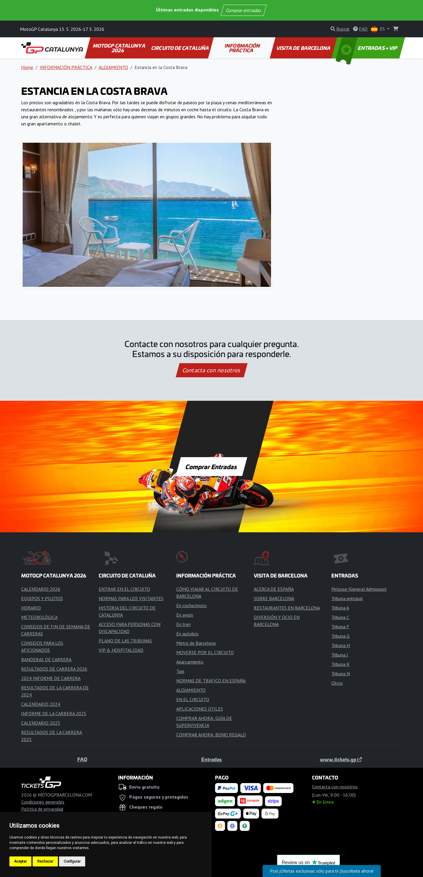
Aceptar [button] (20, 861)
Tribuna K (340, 664)
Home (27, 67)
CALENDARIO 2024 (40, 704)
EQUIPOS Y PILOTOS (42, 598)
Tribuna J (339, 655)
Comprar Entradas (211, 466)
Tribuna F (340, 626)
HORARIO (31, 608)
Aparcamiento (190, 662)
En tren (183, 624)
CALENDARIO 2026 (40, 589)
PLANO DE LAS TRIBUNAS (125, 641)
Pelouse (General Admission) (359, 589)
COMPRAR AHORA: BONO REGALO (211, 735)
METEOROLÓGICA (39, 617)
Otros (337, 683)
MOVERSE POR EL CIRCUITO (205, 652)
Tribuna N (340, 673)
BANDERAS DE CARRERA (46, 659)
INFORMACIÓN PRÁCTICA (242, 48)
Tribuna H (340, 645)
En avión (184, 615)
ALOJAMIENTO (113, 67)
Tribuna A (340, 608)
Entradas (211, 759)
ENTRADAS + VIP (367, 47)
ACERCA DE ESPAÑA (274, 589)
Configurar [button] (72, 861)
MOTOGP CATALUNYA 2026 (119, 48)
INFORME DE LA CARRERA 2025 (53, 713)
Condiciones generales (42, 802)
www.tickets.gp (341, 759)
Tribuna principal (347, 598)
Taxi (180, 671)
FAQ (82, 759)
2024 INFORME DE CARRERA (50, 678)
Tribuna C (340, 617)
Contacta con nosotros (211, 370)
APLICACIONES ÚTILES (199, 709)
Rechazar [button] (45, 861)
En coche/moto (191, 605)
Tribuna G (340, 636)
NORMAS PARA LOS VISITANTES (131, 598)
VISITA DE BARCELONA (304, 47)
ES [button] (378, 29)
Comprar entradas (243, 10)
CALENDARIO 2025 (40, 723)
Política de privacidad (42, 809)
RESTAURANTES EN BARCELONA (287, 608)
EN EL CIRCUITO (192, 699)
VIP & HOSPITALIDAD (121, 650)
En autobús (187, 634)
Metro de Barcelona (196, 643)
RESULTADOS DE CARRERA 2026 (54, 669)
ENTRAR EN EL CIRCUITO (124, 589)
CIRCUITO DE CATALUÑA (180, 47)
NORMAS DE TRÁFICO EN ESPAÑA (211, 681)
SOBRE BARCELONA (274, 598)
